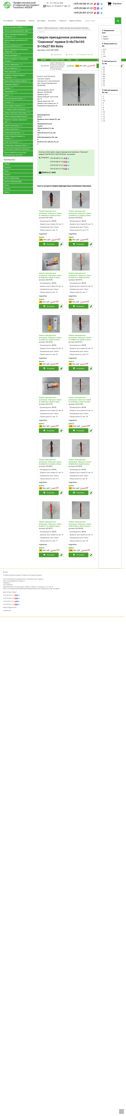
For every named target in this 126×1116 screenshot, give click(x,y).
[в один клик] (121, 66)
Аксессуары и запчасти (14, 106)
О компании (21, 21)
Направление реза (108, 32)
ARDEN (6, 164)
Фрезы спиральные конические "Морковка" (16, 51)
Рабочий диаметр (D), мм (110, 91)
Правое (105, 39)
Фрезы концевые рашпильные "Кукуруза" (15, 35)
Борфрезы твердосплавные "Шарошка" (14, 76)
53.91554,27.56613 (10, 592)
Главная (40, 28)
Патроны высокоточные (15, 99)
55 (103, 81)
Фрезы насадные (12, 55)
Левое (104, 37)
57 (103, 83)
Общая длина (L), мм (109, 45)
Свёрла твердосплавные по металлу (14, 137)
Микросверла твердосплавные (17, 81)
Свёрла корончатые (13, 126)
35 (103, 70)
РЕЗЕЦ (6, 192)
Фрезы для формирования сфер (18, 31)
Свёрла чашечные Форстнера (17, 113)
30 (103, 67)
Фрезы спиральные (13, 65)
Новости (62, 21)
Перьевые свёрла (12, 84)
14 (103, 121)
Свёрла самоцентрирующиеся (16, 116)
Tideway (7, 189)
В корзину (50, 244)
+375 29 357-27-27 (88, 12)
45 (103, 74)
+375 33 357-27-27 (59, 169)
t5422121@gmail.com (10, 607)
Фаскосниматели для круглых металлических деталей (15, 154)
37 (103, 72)
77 (103, 54)
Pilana (6, 171)
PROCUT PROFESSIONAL (13, 182)
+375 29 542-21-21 (88, 8)
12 (103, 117)
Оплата (31, 21)
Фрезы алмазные (12, 68)
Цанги (8, 95)
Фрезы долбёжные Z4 (13, 46)
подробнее (43, 234)
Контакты (52, 21)
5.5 (103, 101)
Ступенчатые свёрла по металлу (17, 149)
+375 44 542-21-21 (88, 3)
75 (103, 85)
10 (103, 112)
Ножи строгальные (13, 142)
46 (103, 76)
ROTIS (6, 185)
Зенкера (9, 102)
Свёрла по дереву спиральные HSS (15, 121)
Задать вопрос (75, 21)
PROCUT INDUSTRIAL (11, 178)
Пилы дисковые (12, 72)
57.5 (103, 50)
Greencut (7, 168)
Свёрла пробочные (13, 129)
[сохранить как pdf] (85, 55)
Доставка (41, 21)
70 (103, 52)
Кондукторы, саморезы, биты (17, 145)
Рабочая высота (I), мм (109, 62)
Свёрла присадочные (14, 133)
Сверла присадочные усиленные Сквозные (73, 28)
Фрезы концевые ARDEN (16, 27)
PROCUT (7, 175)
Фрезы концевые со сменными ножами (16, 60)
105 (103, 57)
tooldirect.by (7, 610)
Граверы (9, 88)
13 (103, 119)
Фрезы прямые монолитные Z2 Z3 (16, 41)
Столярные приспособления (16, 109)
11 (103, 114)
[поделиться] (56, 55)
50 (103, 79)
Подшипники (10, 92)
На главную (8, 21)
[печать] (69, 55)
